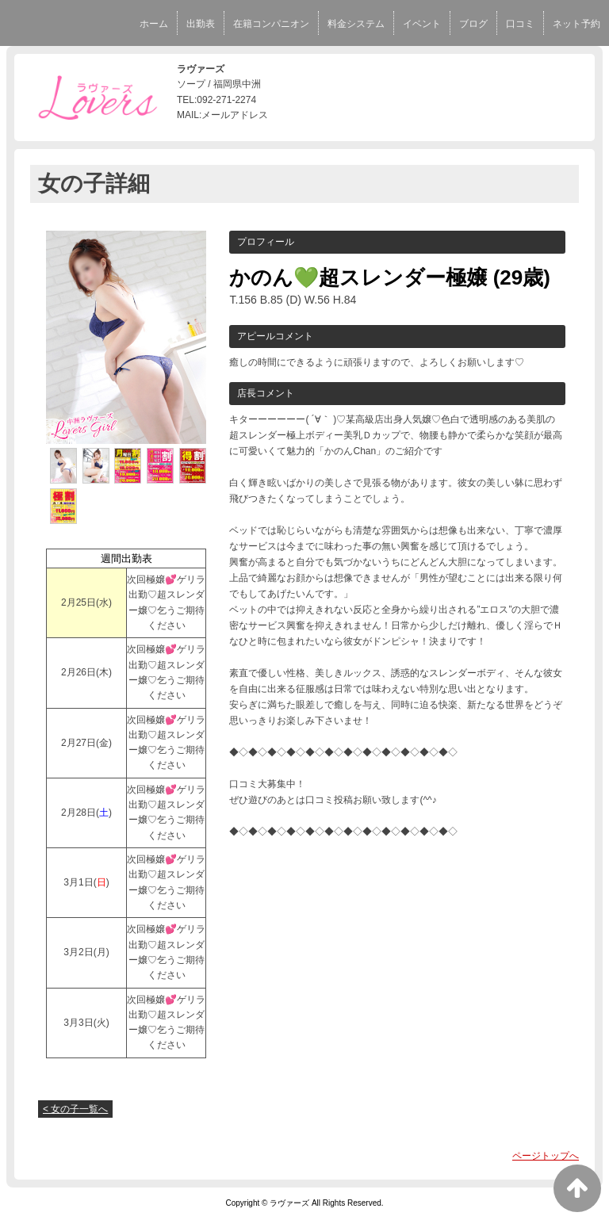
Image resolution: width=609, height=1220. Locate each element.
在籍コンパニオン (271, 23)
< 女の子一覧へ (75, 1109)
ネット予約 (576, 23)
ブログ (473, 23)
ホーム (154, 23)
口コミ (520, 23)
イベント (422, 23)
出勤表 (200, 23)
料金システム (356, 23)
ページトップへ (545, 1155)
